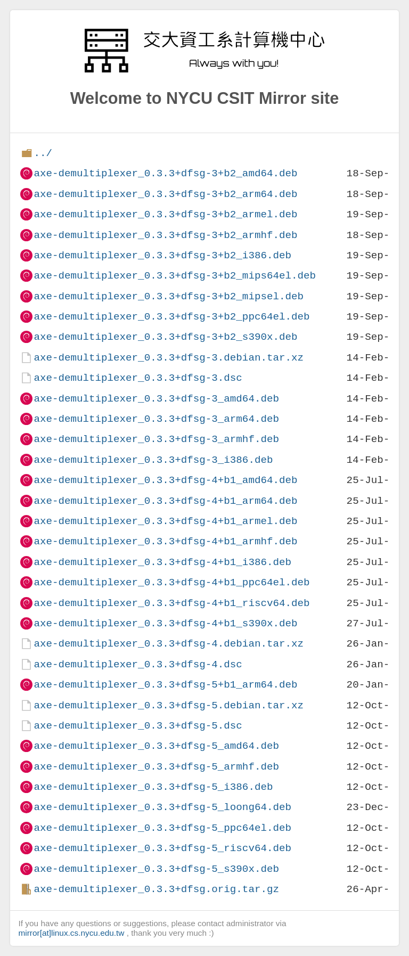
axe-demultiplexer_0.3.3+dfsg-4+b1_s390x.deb (165, 623)
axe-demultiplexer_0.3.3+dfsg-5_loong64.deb (162, 807)
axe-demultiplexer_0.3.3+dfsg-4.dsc (138, 664)
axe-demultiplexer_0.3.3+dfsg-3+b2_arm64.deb (165, 194)
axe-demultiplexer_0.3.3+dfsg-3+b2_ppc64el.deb (171, 316)
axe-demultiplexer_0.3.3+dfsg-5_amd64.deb (156, 746)
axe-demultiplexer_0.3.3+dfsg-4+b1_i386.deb (162, 562)
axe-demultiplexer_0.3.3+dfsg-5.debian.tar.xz (169, 705)
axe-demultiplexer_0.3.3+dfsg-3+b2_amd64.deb (165, 173)
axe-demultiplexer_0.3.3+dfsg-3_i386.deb (153, 460)
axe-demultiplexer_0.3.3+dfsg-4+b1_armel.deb (165, 521)
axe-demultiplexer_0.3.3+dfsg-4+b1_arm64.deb (165, 501)
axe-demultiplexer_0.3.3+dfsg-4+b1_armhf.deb (165, 541)
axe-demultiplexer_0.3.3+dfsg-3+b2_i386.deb (162, 255)
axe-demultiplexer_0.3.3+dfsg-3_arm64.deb (156, 419)
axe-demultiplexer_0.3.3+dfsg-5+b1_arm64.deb (165, 684)
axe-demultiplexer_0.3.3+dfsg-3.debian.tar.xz (169, 357)
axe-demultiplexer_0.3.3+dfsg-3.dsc (138, 378)
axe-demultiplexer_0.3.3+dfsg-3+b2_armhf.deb (165, 235)
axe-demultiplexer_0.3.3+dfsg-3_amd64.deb (156, 398)
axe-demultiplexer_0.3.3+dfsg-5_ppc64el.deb (162, 828)
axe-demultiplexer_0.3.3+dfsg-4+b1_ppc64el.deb (171, 582)
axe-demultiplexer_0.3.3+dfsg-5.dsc (138, 725)
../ (43, 153)
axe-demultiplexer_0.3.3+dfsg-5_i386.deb (153, 787)
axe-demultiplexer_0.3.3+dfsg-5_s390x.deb (156, 869)
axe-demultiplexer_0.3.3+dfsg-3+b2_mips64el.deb (175, 275)
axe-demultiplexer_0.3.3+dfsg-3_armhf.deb (156, 439)
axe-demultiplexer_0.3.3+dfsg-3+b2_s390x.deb (165, 337)
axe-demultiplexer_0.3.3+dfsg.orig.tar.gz (156, 889)
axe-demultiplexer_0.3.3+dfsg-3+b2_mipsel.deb (169, 296)
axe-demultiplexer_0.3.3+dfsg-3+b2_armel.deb (165, 214)
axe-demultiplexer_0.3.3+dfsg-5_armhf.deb (156, 766)
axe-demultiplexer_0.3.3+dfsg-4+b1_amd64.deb (165, 480)
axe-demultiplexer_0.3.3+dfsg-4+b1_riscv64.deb (171, 603)
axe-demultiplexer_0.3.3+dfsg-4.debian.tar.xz (169, 643)
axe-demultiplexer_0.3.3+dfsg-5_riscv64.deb (162, 848)
